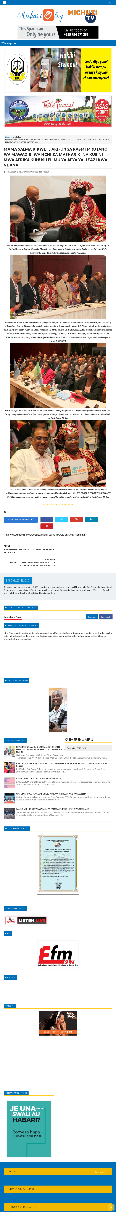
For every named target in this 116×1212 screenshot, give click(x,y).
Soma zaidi (99, 1159)
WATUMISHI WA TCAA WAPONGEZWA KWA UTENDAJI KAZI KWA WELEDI (51, 780)
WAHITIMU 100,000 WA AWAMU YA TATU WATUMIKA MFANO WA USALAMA (52, 796)
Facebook (105, 603)
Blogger (92, 603)
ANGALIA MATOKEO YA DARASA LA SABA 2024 (38, 765)
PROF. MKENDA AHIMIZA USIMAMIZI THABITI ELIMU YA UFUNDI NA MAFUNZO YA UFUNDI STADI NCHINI (40, 736)
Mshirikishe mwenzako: (21, 519)
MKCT (63, 1209)
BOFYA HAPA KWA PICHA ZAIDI (58, 504)
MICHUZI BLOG (44, 1205)
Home (7, 137)
